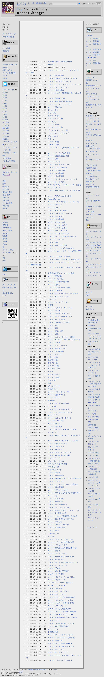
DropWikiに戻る (8, 37)
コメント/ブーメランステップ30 (60, 635)
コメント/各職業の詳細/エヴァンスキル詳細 (64, 478)
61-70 (4, 112)
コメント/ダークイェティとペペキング (62, 179)
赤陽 (49, 383)
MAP (88, 295)
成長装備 (5, 206)
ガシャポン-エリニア (93, 245)
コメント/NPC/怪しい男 (57, 513)
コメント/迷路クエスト (57, 395)
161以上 (5, 139)
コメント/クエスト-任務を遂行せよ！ (62, 237)
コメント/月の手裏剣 (56, 176)
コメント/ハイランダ (56, 649)
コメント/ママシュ (55, 205)
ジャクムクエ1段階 (93, 149)
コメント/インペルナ (56, 240)
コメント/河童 (53, 334)
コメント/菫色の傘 (55, 588)
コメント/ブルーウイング (57, 231)
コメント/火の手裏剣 (56, 76)
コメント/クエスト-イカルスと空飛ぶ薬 (63, 484)
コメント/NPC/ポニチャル (58, 211)
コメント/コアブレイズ (57, 580)
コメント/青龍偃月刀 (56, 446)
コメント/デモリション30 (58, 490)
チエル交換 (90, 212)
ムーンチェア (53, 432)
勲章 (4, 184)
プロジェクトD (91, 527)
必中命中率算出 (10, 161)
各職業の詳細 (53, 632)
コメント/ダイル (54, 188)
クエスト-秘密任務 (55, 641)
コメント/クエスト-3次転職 (58, 525)
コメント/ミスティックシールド (60, 308)
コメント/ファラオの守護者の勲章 (61, 248)
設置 (4, 274)
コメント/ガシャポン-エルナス (59, 81)
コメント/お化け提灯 (56, 499)
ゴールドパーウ (54, 386)
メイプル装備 (7, 203)
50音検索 (7, 158)
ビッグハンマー (54, 136)
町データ (89, 292)
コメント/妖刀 (53, 531)
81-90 (4, 117)
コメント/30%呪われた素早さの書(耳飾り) (64, 493)
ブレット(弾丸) (7, 250)
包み (4, 258)
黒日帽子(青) (53, 360)
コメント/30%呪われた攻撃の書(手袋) (62, 548)
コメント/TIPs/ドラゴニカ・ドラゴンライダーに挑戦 (94, 336)
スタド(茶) (52, 380)
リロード (26, 3)
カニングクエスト (92, 118)
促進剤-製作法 (7, 293)
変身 (4, 261)
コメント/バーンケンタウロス (59, 507)
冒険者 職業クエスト (93, 86)
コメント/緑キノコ (55, 449)
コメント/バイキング (56, 216)
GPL (55, 669)
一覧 (32, 3)
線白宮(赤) (52, 121)
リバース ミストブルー (57, 586)
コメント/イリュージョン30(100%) (61, 597)
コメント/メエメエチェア (57, 606)
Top (20, 9)
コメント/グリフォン (56, 481)
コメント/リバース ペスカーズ (59, 452)
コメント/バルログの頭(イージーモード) (63, 202)
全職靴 (50, 305)
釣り (87, 220)
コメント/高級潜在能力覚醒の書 (60, 101)
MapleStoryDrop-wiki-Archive (60, 61)
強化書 (4, 236)
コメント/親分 (53, 328)
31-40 (4, 103)
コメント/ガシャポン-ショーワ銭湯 (61, 337)
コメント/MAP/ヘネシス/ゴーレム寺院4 (63, 441)
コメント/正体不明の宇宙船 (58, 282)
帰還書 (4, 239)
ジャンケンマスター (93, 214)
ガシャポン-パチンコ (93, 272)
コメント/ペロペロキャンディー (60, 392)
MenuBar (51, 64)
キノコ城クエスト (92, 176)
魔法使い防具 (7, 192)
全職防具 (5, 186)
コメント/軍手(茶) (55, 522)
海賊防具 (5, 200)
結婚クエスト (91, 184)
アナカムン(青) (54, 145)
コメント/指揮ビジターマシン (59, 314)
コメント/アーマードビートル (59, 104)
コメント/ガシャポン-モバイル (59, 418)
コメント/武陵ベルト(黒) (57, 245)
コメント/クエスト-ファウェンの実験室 (63, 293)
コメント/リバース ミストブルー (60, 615)
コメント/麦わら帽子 (56, 331)
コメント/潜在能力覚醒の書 (58, 156)
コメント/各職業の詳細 (57, 528)
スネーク (51, 139)
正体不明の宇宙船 (92, 187)
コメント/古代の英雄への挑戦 (59, 288)
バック (50, 372)
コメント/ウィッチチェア (57, 504)
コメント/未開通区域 (56, 475)
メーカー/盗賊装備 (93, 52)
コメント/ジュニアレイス (57, 346)
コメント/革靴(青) (55, 276)
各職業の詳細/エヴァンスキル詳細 (61, 273)
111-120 (5, 125)
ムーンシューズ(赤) (55, 119)
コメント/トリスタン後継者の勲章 (61, 542)
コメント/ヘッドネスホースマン (60, 412)
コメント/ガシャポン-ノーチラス (60, 600)
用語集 (4, 78)
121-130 (5, 128)
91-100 (5, 120)
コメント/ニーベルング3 (57, 554)
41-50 (4, 106)
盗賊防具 (5, 197)
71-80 (4, 114)
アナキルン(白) (54, 366)
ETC (4, 296)
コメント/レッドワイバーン (58, 652)
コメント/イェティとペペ (57, 565)
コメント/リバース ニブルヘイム (60, 539)
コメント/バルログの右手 (57, 225)
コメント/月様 (53, 159)
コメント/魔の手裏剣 (56, 487)
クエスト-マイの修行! (56, 574)
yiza (20, 672)
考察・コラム (7, 70)
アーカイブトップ (9, 34)
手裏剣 (4, 244)
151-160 (5, 136)
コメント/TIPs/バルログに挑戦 (60, 196)
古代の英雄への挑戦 (93, 171)
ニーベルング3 (53, 533)
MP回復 (5, 225)
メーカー (89, 36)
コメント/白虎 (53, 325)
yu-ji (21, 671)
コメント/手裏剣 (54, 568)
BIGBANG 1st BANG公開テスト (60, 583)
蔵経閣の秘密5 (91, 168)
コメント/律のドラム (56, 559)
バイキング (52, 299)
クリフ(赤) (52, 113)
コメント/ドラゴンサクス (57, 545)
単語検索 (39, 3)
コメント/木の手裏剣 (56, 173)
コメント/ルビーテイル (57, 594)
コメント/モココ (54, 620)
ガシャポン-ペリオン (93, 250)
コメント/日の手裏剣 (56, 219)
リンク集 (51, 536)
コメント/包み (53, 496)
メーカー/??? (91, 60)
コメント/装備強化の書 (57, 98)
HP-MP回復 (6, 228)
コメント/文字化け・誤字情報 (59, 256)
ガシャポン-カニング (93, 248)
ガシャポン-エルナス (56, 421)
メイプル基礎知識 (9, 73)
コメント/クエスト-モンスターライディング (64, 84)
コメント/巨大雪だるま (57, 319)
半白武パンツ (53, 389)
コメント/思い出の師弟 (57, 170)
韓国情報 (5, 51)
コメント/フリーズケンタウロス (60, 213)
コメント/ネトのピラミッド (58, 133)
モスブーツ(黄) (54, 142)
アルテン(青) (53, 363)
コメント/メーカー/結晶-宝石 (59, 153)
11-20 (4, 98)
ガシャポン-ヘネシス (56, 461)
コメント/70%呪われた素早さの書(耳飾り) (64, 259)
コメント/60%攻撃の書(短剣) (59, 455)
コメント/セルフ (54, 208)
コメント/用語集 (54, 473)
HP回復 (5, 222)
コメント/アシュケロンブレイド (60, 660)
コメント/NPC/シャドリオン (59, 296)
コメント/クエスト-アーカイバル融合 (62, 429)
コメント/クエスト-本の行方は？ (60, 409)
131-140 (5, 131)
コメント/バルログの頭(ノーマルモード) (63, 510)
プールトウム (53, 110)
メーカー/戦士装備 (93, 41)
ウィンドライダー (55, 458)
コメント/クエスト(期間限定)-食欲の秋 (63, 516)
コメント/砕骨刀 (54, 551)
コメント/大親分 (54, 343)
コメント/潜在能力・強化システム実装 (62, 78)
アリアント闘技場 (92, 121)
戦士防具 (5, 189)
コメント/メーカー (55, 290)
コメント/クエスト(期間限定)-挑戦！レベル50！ (94, 461)
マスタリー (6, 252)
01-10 (4, 95)
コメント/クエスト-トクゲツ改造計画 (62, 612)
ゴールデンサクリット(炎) (58, 130)
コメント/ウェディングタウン (59, 165)
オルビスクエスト (92, 143)
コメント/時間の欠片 (56, 502)
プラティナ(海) (54, 124)
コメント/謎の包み (55, 107)
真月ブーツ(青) (54, 116)
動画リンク (90, 309)
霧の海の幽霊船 (92, 151)
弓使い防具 (6, 195)
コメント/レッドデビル (57, 182)
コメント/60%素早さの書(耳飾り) (61, 557)
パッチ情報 (6, 48)
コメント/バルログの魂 (57, 222)
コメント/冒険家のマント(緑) (59, 322)
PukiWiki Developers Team (37, 669)
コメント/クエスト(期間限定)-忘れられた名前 (94, 383)
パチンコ (89, 217)
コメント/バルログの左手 (57, 228)
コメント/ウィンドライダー (58, 302)
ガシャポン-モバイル (56, 279)
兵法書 (4, 241)
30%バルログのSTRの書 (57, 464)
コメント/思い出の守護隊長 (58, 571)
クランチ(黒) (53, 357)
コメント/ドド (53, 415)
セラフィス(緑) (54, 377)
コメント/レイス (54, 398)
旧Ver (5, 92)
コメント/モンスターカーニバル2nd (61, 577)
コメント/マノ (53, 629)
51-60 (4, 109)
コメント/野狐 (53, 242)
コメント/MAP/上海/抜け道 (58, 626)
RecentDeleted (54, 199)
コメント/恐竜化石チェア (57, 444)
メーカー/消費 (91, 57)
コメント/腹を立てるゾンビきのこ (61, 519)
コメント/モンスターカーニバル (60, 317)
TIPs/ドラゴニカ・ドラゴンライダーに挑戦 (64, 185)
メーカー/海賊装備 (93, 55)
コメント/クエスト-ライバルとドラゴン (63, 562)
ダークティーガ (54, 369)
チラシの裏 (52, 406)
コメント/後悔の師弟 (56, 90)
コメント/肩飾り (54, 285)
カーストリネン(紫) (55, 127)
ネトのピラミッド (55, 470)
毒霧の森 (89, 140)
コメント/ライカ (54, 311)
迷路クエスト (91, 146)
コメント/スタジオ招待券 (57, 167)
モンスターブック (10, 147)
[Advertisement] (52, 20)
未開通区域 (90, 182)
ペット (4, 76)
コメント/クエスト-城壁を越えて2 (61, 603)
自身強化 (5, 233)
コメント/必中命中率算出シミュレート (62, 617)
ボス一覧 (7, 150)
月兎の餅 (89, 116)
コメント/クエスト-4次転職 (58, 403)
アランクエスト (92, 94)
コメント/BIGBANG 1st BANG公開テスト (64, 340)
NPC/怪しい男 (53, 467)
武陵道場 (89, 173)
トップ (19, 3)
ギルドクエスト (92, 165)
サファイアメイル (55, 354)
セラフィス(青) (54, 374)
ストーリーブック (9, 285)
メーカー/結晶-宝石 (93, 38)
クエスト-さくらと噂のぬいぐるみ (61, 646)
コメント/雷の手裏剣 (56, 351)
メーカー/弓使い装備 (93, 49)
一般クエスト (91, 77)
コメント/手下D (54, 424)
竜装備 (4, 208)
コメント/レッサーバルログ (58, 234)
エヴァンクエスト (92, 97)
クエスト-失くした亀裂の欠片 (59, 609)
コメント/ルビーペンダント (58, 591)
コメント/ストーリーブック (58, 87)
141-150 (5, 133)
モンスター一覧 (8, 90)
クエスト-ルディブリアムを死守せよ (62, 638)
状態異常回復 (7, 230)
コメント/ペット (54, 162)
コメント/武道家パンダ (57, 348)
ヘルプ (24, 5)
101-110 (5, 123)
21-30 (4, 101)
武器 (4, 181)
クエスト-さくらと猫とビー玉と (60, 643)
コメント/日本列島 (55, 427)
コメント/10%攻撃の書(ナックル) (61, 623)
